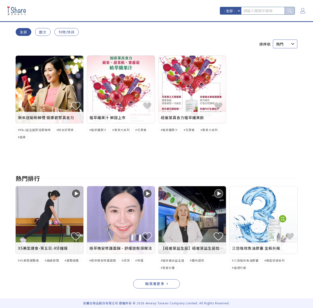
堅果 (23, 137)
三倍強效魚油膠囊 (246, 260)
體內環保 (198, 260)
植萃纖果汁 (99, 130)
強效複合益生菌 (173, 260)
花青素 (141, 130)
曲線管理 (53, 260)
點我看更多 (155, 283)
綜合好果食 (66, 130)
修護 (140, 260)
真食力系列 (122, 130)
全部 (23, 32)
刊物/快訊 (66, 32)
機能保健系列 (275, 260)
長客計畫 (168, 268)
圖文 (42, 32)
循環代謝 (240, 268)
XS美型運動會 (29, 260)
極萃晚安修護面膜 (103, 260)
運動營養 (73, 260)
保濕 (126, 260)
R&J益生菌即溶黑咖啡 (35, 130)
